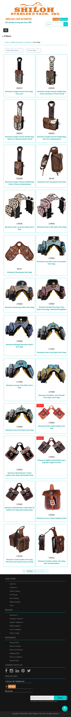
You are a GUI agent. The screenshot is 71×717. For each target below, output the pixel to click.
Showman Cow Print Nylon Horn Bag (19, 430)
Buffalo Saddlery (15, 626)
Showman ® (14, 615)
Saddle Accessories (17, 42)
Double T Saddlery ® (16, 622)
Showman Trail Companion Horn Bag (51, 182)
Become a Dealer (15, 646)
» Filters (6, 36)
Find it (60, 698)
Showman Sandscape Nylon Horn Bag (19, 307)
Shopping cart (19, 681)
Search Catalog (15, 591)
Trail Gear (28, 42)
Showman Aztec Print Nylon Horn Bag (51, 352)
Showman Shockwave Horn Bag (19, 272)
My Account (9, 691)
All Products (13, 595)
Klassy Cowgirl (14, 633)
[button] (65, 708)
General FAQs (14, 642)
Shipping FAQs (14, 653)
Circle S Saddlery (15, 629)
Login (55, 19)
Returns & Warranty (16, 650)
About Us (13, 584)
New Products (14, 598)
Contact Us (13, 587)
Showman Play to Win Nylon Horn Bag (51, 227)
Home (7, 42)
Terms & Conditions (16, 657)
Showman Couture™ (16, 619)
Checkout (63, 19)
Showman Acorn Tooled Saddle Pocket (51, 518)
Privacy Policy (14, 660)
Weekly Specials (15, 602)
